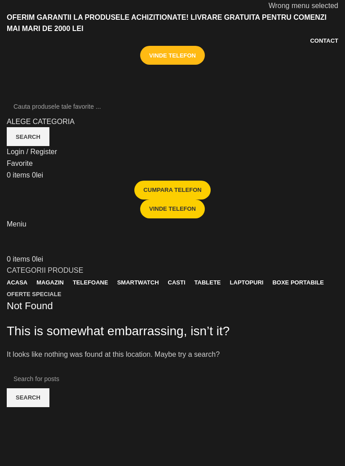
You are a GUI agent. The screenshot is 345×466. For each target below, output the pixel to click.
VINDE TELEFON (172, 55)
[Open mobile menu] (17, 224)
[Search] (172, 106)
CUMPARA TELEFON (172, 189)
